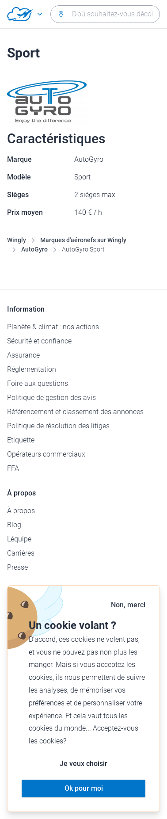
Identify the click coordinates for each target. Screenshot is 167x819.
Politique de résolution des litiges (58, 426)
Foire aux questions (37, 383)
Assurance (23, 355)
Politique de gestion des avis (51, 397)
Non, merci (128, 605)
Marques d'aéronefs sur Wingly (83, 240)
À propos (21, 511)
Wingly (16, 240)
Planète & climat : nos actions (53, 327)
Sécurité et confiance (39, 341)
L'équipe (19, 539)
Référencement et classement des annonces (75, 412)
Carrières (20, 553)
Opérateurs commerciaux (46, 454)
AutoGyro (34, 249)
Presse (17, 567)
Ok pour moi (84, 788)
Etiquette (20, 440)
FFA (13, 468)
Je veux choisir (83, 763)
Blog (14, 525)
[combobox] (105, 14)
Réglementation (31, 369)
